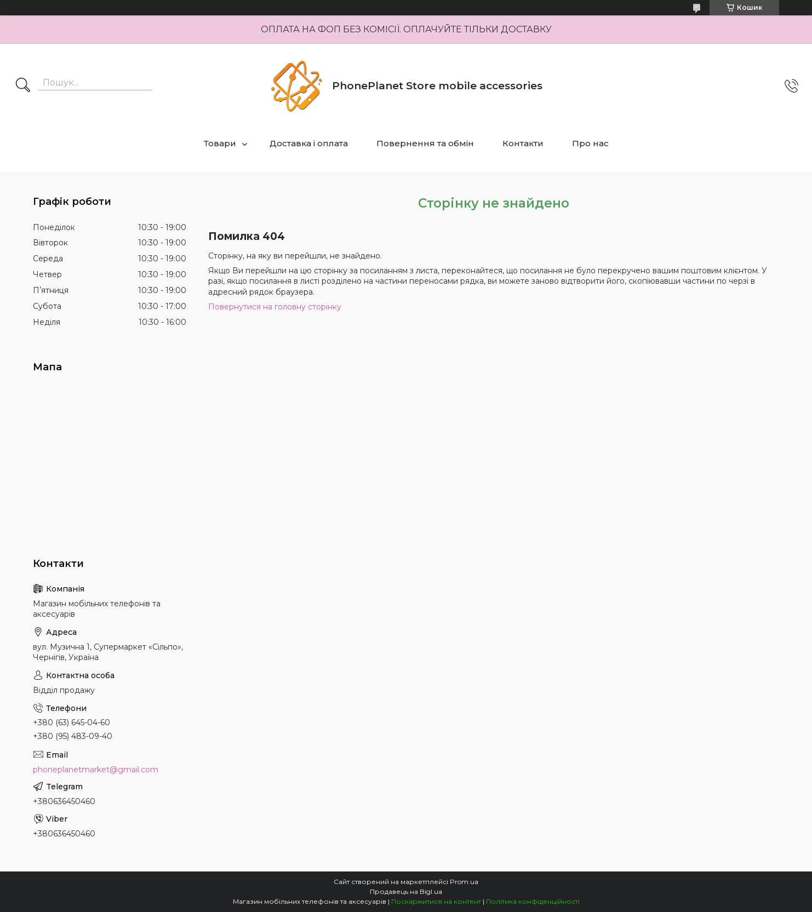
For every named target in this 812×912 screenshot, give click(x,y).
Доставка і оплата (309, 143)
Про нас (590, 143)
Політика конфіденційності (533, 901)
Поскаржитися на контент (436, 901)
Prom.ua (464, 881)
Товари (220, 143)
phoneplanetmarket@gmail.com (95, 770)
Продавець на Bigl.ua (406, 891)
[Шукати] (23, 86)
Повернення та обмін (425, 143)
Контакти (523, 143)
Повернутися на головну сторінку (274, 307)
